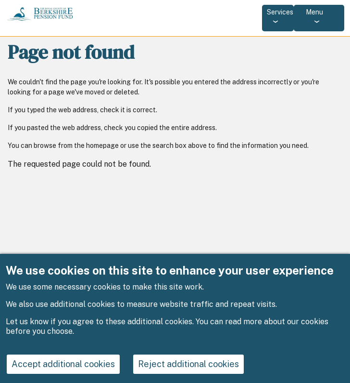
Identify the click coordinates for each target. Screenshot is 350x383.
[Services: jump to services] (278, 18)
